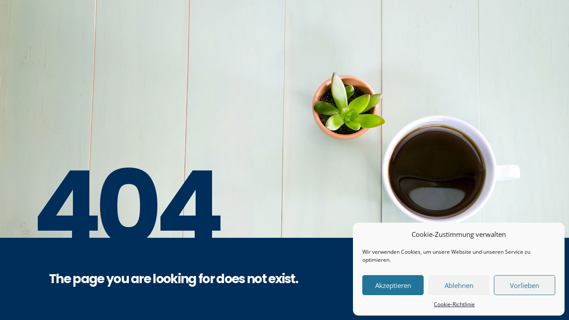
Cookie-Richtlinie (454, 304)
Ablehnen (459, 285)
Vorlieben (524, 285)
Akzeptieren (393, 285)
